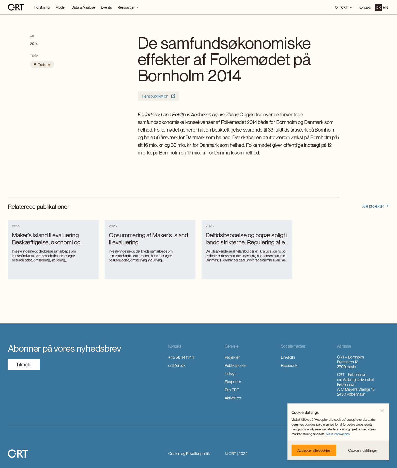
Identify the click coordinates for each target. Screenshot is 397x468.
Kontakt (364, 7)
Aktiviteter (233, 397)
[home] (16, 7)
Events (106, 7)
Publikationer (235, 365)
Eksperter (233, 381)
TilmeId (24, 364)
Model (60, 7)
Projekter (232, 357)
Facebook (289, 365)
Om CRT (232, 389)
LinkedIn (288, 357)
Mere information (337, 434)
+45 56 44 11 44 (181, 357)
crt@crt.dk (176, 365)
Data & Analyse (83, 7)
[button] (128, 7)
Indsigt (230, 373)
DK (378, 7)
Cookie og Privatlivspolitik (189, 453)
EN (385, 7)
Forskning (41, 7)
